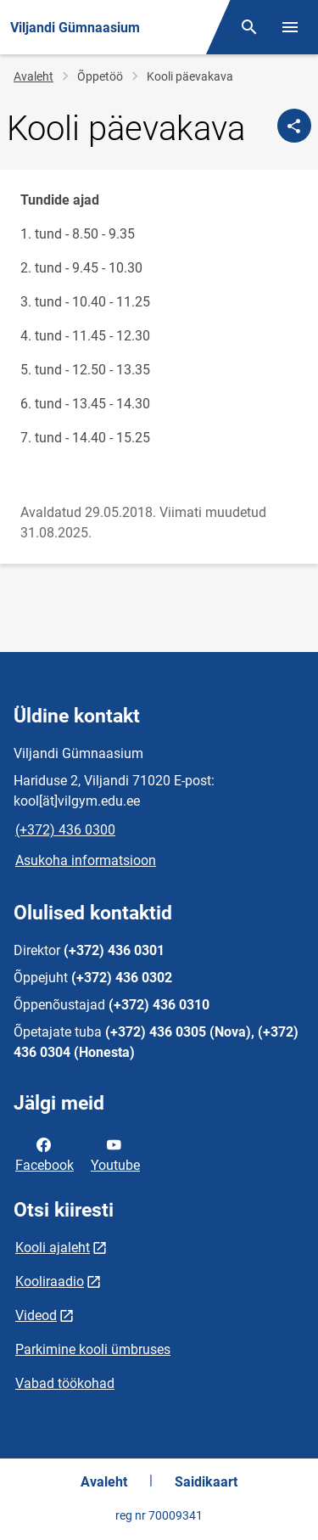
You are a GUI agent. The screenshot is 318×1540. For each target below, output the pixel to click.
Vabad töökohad (64, 1383)
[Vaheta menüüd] (290, 27)
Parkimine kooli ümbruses (92, 1349)
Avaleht (33, 76)
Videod (36, 1315)
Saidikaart (206, 1482)
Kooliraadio (49, 1281)
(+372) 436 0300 (65, 830)
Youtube (115, 1153)
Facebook (44, 1153)
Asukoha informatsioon (85, 860)
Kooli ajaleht (52, 1247)
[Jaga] (294, 126)
